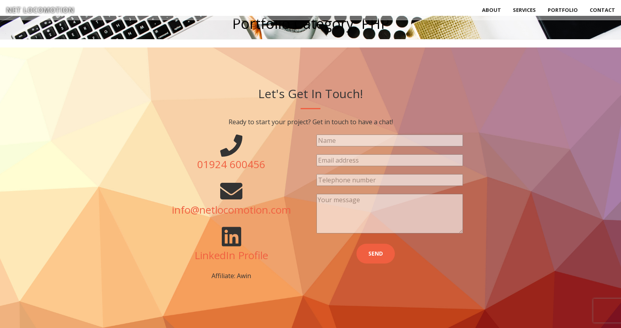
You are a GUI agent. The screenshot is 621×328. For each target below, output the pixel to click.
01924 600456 (231, 164)
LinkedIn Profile (231, 255)
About (491, 9)
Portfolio (563, 9)
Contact (602, 9)
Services (524, 9)
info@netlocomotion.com (231, 210)
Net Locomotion (40, 10)
